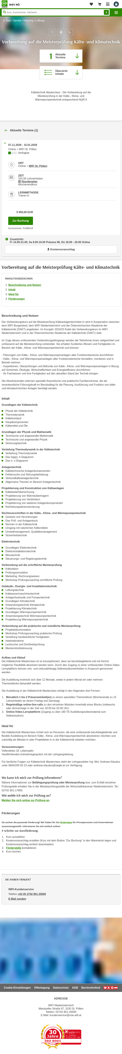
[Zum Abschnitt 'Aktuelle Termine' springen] (61, 56)
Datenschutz (61, 987)
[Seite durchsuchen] (56, 12)
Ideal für (13, 294)
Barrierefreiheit (90, 987)
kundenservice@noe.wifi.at (65, 1015)
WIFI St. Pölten (38, 166)
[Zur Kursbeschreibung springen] (61, 72)
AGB (75, 987)
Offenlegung (42, 987)
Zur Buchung (22, 220)
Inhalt (11, 289)
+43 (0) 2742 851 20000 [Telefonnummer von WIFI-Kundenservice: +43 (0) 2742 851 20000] (32, 894)
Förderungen (16, 298)
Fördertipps (66, 822)
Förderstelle (14, 848)
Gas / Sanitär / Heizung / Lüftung (25, 20)
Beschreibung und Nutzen (24, 285)
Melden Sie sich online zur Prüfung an (25, 800)
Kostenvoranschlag (61, 249)
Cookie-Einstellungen (17, 987)
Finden (106, 12)
